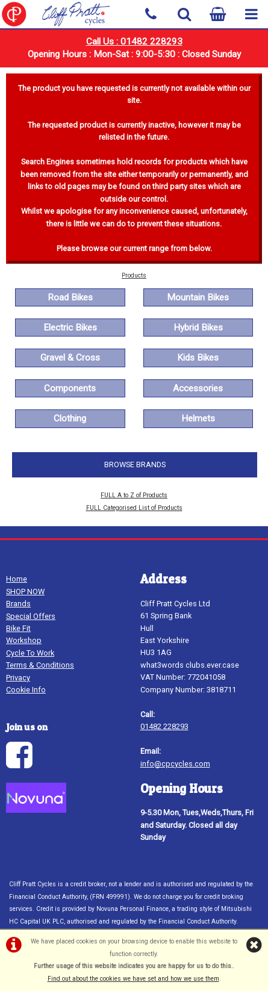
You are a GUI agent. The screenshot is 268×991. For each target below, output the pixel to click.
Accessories (198, 388)
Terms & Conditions (40, 664)
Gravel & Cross (70, 357)
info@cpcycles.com (175, 763)
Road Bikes (70, 297)
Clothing (70, 418)
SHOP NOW (25, 591)
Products (134, 275)
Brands (18, 603)
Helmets (198, 418)
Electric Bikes (70, 327)
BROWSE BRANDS (135, 464)
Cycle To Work (30, 652)
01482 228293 (164, 726)
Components (70, 388)
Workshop (24, 640)
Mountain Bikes (198, 297)
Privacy (18, 677)
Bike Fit (18, 628)
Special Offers (30, 616)
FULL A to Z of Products (134, 495)
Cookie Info (26, 689)
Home (16, 578)
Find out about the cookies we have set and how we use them (133, 979)
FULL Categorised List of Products (134, 508)
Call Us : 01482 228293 (134, 41)
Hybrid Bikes (198, 327)
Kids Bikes (198, 357)
